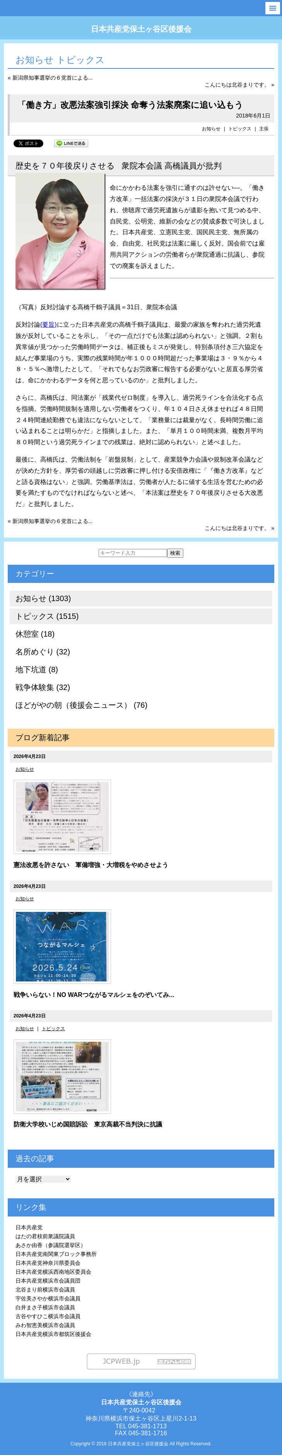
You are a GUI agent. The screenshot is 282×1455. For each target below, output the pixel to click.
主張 (263, 128)
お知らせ (211, 128)
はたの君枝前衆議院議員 (45, 1236)
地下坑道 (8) (36, 669)
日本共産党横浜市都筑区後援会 (53, 1334)
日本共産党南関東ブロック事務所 (56, 1254)
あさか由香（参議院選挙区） (50, 1245)
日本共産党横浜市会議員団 (47, 1281)
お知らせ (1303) (43, 598)
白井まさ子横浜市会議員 (45, 1307)
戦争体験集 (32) (42, 687)
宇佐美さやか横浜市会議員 (47, 1298)
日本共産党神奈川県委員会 (47, 1263)
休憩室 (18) (35, 634)
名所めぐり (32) (42, 651)
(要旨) (48, 324)
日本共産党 (29, 1227)
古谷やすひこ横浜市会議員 (47, 1316)
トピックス (239, 128)
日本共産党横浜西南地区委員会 (53, 1272)
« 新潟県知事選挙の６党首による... (50, 78)
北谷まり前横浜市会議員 (45, 1289)
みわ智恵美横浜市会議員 (45, 1325)
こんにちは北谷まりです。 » (239, 85)
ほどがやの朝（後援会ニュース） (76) (81, 705)
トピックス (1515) (47, 616)
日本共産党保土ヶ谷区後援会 (141, 29)
